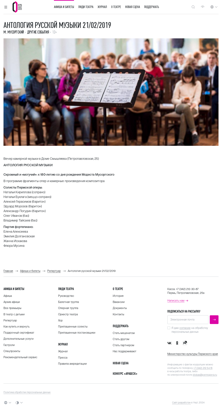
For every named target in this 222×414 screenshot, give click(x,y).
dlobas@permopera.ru (205, 374)
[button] (5, 7)
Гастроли (9, 345)
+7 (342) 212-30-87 (187, 289)
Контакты (118, 314)
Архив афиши (11, 302)
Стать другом (121, 339)
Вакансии (119, 302)
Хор (60, 320)
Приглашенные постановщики (76, 332)
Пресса (62, 357)
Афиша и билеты (64, 7)
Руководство (66, 296)
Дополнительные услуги (18, 338)
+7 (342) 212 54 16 (202, 368)
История (118, 296)
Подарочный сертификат (18, 332)
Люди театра (85, 7)
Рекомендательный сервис (20, 357)
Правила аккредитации (72, 363)
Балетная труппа (68, 302)
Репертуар (10, 320)
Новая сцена (132, 7)
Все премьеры (12, 308)
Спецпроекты (11, 351)
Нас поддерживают (124, 351)
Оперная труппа (68, 308)
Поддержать (151, 7)
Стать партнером (123, 345)
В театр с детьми (14, 314)
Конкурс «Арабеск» (125, 374)
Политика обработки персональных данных (27, 392)
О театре (116, 7)
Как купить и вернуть (16, 326)
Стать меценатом (124, 333)
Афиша (7, 296)
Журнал (102, 7)
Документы (120, 308)
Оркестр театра (68, 314)
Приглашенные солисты (72, 326)
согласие (185, 328)
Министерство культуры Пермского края (192, 354)
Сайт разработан (181, 402)
